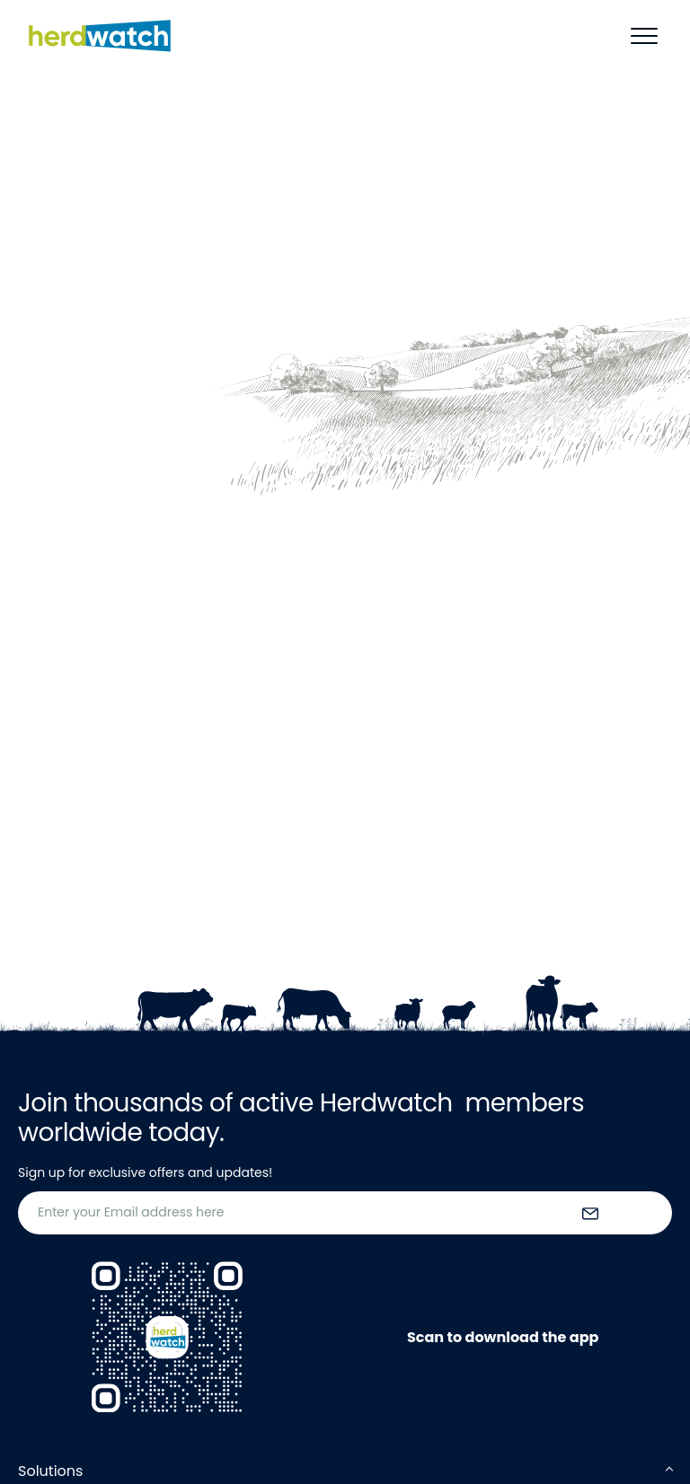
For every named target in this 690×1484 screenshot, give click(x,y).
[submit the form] (590, 1213)
